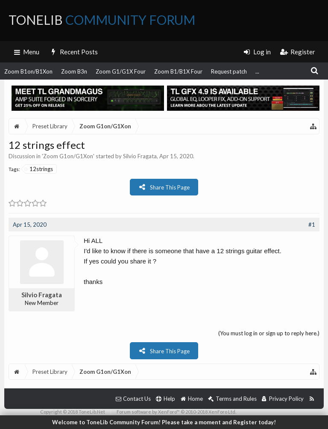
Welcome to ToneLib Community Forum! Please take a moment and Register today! (164, 422)
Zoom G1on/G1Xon (68, 156)
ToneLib (102, 19)
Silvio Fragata (140, 156)
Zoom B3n (74, 71)
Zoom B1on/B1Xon (28, 71)
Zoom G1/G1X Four (121, 71)
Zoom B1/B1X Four (178, 71)
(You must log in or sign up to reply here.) (268, 333)
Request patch (229, 71)
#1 (311, 224)
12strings (39, 169)
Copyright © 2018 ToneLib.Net (72, 411)
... (257, 71)
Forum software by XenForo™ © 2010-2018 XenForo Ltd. (176, 411)
